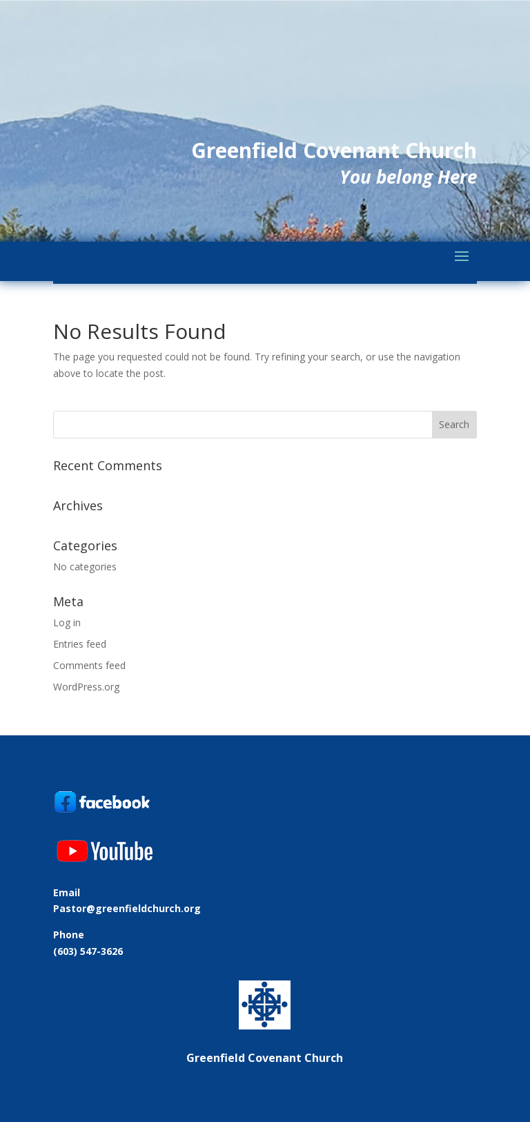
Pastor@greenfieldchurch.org (127, 908)
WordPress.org (86, 686)
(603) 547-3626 (88, 951)
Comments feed (89, 665)
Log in (67, 622)
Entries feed (79, 643)
